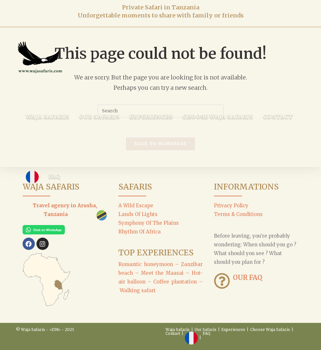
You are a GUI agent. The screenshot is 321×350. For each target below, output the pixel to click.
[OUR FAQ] (222, 281)
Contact (173, 333)
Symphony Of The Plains (148, 223)
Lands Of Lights (137, 214)
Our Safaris (205, 329)
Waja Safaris (178, 329)
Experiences (233, 329)
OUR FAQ (247, 277)
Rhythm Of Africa (139, 232)
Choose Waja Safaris (270, 329)
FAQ (206, 333)
